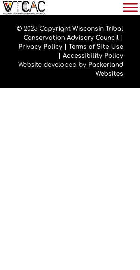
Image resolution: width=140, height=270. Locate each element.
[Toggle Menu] (130, 7)
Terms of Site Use (96, 47)
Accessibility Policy (93, 55)
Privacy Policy (40, 47)
